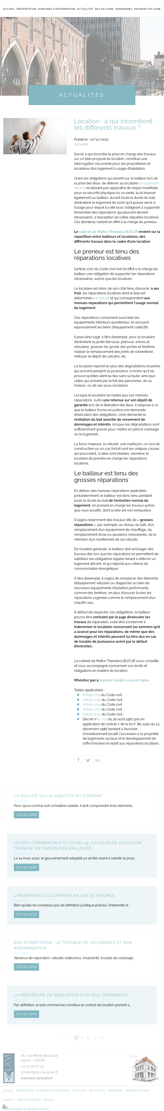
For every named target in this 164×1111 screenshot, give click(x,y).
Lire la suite (26, 815)
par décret (101, 298)
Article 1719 (91, 695)
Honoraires (123, 9)
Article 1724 (92, 704)
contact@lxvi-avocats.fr (39, 1072)
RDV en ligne (104, 9)
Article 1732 (92, 709)
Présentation (26, 9)
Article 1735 (92, 714)
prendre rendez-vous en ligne (124, 680)
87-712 (102, 719)
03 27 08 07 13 (32, 1066)
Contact (9, 18)
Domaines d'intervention (56, 9)
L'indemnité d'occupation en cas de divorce (64, 895)
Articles (49, 1099)
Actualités (85, 9)
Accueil (9, 9)
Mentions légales (29, 1099)
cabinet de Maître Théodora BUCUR (108, 232)
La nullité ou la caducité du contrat (58, 795)
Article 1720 (92, 700)
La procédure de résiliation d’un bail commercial (72, 995)
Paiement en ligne (147, 9)
